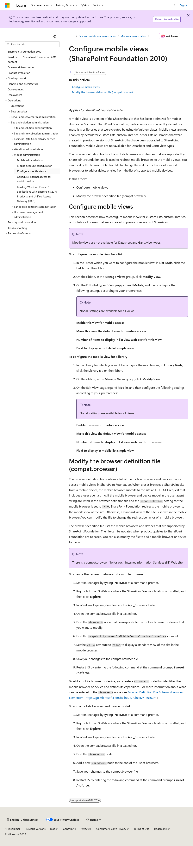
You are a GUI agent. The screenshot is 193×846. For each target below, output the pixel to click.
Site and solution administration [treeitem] (33, 128)
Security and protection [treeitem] (22, 222)
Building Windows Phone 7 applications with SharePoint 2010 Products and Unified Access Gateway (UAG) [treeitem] (37, 194)
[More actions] (185, 36)
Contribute (69, 829)
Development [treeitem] (16, 89)
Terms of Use (141, 829)
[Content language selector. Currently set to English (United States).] (22, 820)
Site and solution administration (97, 36)
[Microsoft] (7, 5)
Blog (52, 829)
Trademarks (160, 829)
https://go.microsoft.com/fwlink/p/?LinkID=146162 (120, 698)
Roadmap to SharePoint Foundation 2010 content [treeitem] (32, 59)
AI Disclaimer (12, 829)
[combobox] (32, 44)
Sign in (184, 5)
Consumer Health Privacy (111, 829)
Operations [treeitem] (17, 106)
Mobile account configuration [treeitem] (34, 165)
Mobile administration (133, 36)
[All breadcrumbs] (72, 36)
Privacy (84, 829)
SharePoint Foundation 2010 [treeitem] (24, 51)
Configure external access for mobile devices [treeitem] (34, 179)
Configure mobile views (86, 87)
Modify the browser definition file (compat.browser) (102, 92)
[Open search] (175, 5)
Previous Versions (35, 829)
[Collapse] (55, 36)
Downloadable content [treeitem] (21, 67)
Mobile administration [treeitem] (30, 160)
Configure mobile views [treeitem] (31, 171)
